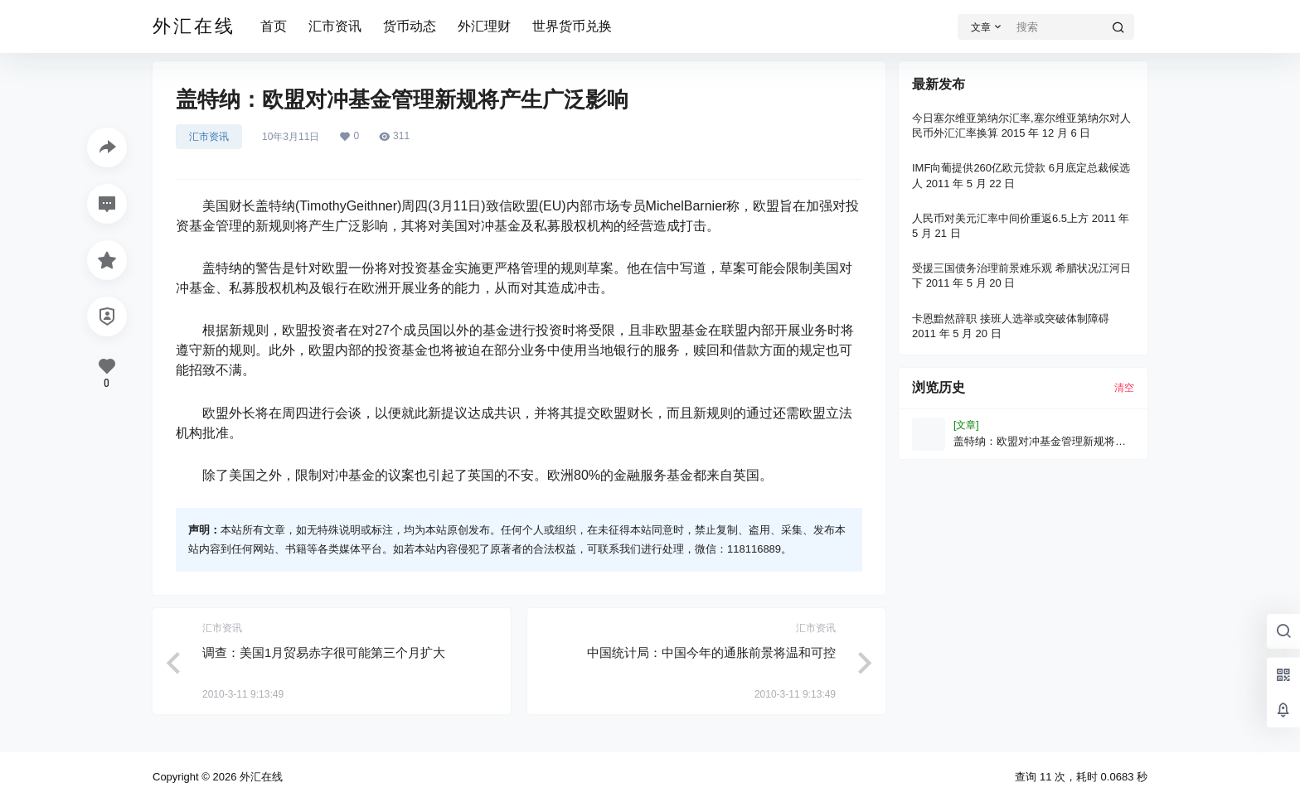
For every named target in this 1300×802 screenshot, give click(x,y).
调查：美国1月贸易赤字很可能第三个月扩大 (323, 652)
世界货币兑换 (572, 26)
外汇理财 (484, 26)
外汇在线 (259, 777)
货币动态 (409, 26)
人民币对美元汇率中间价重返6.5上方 (1000, 218)
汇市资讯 (334, 26)
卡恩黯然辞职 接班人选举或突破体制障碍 (1010, 318)
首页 (273, 26)
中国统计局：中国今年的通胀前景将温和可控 (711, 652)
